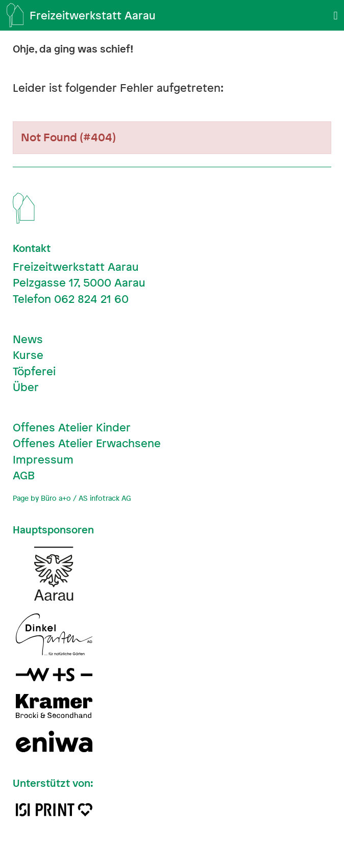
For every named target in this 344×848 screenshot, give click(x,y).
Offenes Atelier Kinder (72, 427)
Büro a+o (56, 498)
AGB (24, 475)
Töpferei (34, 371)
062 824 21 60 (91, 298)
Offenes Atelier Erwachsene (87, 443)
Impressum (43, 459)
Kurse (28, 355)
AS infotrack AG (105, 498)
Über (26, 387)
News (28, 339)
